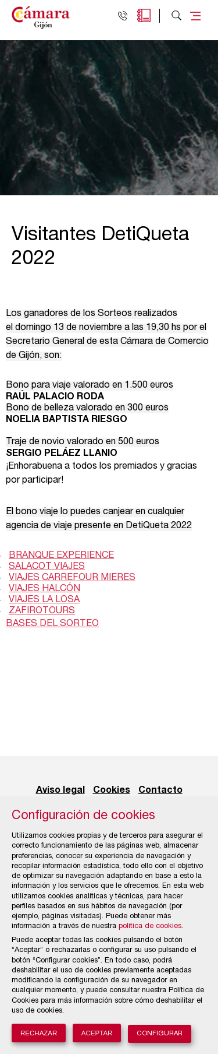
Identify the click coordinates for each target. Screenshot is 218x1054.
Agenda (144, 15)
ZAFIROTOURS (42, 611)
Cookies (111, 790)
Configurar (160, 1034)
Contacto (160, 790)
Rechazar (38, 1033)
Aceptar (97, 1033)
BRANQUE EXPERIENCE (61, 556)
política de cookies (150, 926)
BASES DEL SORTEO (52, 624)
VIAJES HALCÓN (44, 589)
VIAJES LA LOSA (44, 600)
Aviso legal (60, 790)
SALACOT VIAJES (47, 567)
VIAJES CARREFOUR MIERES (72, 578)
